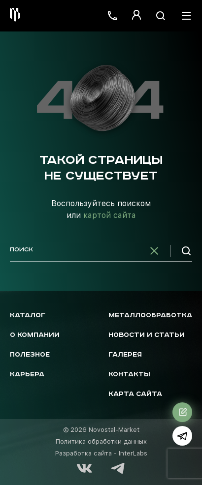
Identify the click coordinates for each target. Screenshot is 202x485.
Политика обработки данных (101, 441)
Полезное (30, 355)
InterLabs (133, 453)
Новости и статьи (146, 335)
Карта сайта (135, 394)
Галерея (125, 355)
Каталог (27, 315)
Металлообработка (150, 315)
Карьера (27, 374)
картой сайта (109, 215)
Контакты (129, 374)
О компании (35, 335)
